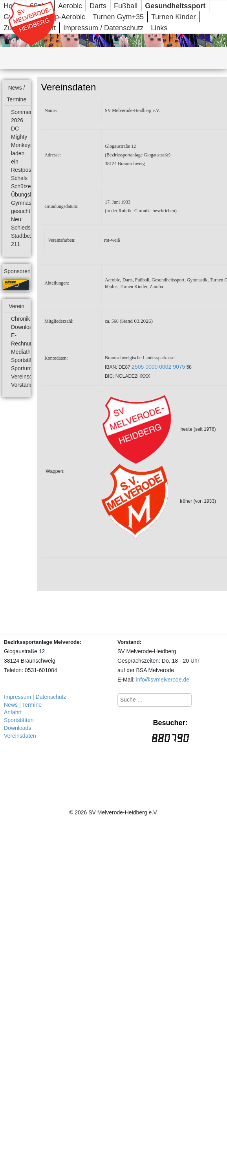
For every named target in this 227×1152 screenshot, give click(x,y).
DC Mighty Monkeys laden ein (22, 145)
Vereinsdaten (27, 376)
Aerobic (70, 6)
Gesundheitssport (175, 6)
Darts (98, 6)
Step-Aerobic (64, 17)
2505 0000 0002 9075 (158, 367)
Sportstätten (26, 360)
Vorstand (22, 385)
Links (159, 28)
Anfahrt (13, 712)
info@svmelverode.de (162, 679)
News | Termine (23, 705)
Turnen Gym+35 (118, 17)
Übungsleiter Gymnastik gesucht (26, 202)
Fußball (125, 6)
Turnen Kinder (173, 17)
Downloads (24, 327)
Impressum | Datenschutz (35, 697)
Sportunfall (24, 368)
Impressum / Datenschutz (103, 28)
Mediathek (24, 352)
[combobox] (154, 700)
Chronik (20, 319)
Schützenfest (27, 186)
